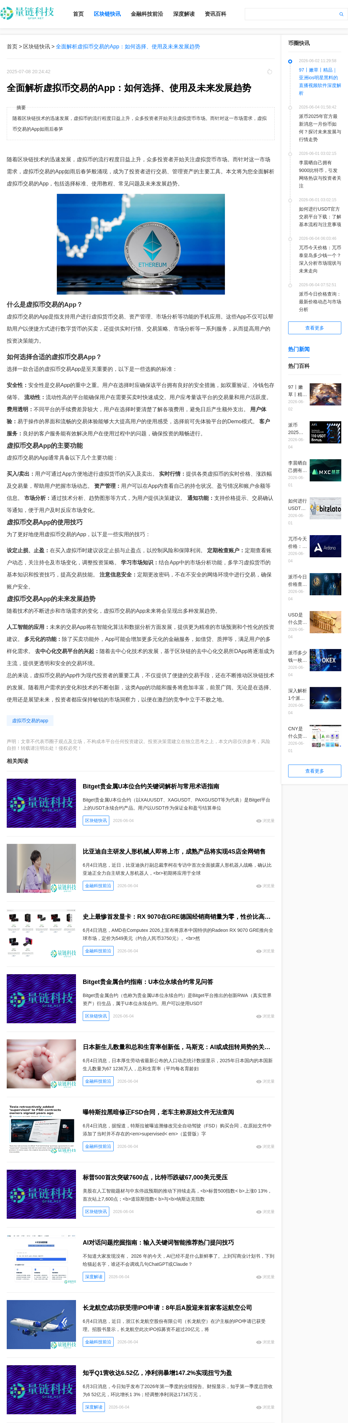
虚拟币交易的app (30, 720)
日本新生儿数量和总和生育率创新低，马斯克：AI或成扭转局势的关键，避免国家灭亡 (179, 1047)
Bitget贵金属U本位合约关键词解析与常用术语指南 (151, 786)
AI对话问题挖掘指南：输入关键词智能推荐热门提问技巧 (158, 1242)
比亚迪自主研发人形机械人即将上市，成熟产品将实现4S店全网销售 (174, 851)
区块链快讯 (107, 14)
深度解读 (184, 14)
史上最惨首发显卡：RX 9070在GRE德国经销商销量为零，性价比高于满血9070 (179, 916)
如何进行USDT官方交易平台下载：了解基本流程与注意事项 (320, 216)
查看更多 (314, 328)
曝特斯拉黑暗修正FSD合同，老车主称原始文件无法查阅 (158, 1112)
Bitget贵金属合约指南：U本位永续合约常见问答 (148, 982)
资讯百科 (215, 14)
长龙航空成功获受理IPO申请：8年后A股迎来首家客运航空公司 (167, 1307)
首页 (78, 14)
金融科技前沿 (147, 14)
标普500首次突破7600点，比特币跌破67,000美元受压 (155, 1177)
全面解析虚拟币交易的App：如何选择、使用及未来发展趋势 (128, 46)
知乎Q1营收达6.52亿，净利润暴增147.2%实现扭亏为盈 (157, 1373)
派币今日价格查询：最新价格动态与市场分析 (320, 301)
